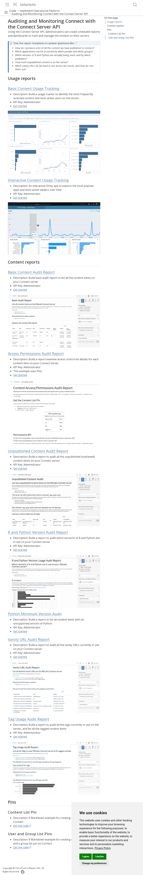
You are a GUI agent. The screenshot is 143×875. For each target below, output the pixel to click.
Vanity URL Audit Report (29, 639)
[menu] (7, 4)
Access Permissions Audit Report (36, 353)
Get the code (21, 826)
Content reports (115, 39)
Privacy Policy (103, 848)
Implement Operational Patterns (40, 11)
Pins (109, 43)
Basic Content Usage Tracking (119, 27)
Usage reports (114, 21)
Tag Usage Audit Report (28, 719)
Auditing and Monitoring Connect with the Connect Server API (50, 14)
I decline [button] (99, 856)
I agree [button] (85, 856)
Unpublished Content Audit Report (38, 451)
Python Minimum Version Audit (35, 613)
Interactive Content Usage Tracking (122, 34)
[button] (6, 12)
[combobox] (135, 4)
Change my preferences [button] (94, 863)
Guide (12, 11)
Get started (20, 106)
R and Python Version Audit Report (38, 532)
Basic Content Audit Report (31, 272)
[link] (103, 848)
